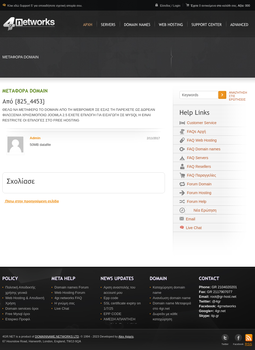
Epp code (111, 298)
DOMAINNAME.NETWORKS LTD (57, 336)
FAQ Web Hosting (201, 140)
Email (189, 219)
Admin (35, 138)
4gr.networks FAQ (68, 298)
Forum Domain (198, 184)
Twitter (225, 342)
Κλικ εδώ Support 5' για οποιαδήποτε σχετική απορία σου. (44, 5)
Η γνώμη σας (64, 303)
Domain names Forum (71, 287)
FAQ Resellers (198, 166)
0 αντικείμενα (208, 5)
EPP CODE (112, 314)
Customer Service (200, 123)
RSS (249, 342)
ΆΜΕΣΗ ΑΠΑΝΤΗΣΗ (119, 319)
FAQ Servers (196, 158)
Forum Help (195, 201)
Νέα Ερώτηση (200, 210)
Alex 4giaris (126, 336)
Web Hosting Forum (69, 293)
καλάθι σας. (229, 5)
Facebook (238, 342)
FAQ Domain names (202, 149)
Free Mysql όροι (17, 314)
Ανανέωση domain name (172, 298)
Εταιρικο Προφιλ (17, 319)
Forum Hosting (198, 193)
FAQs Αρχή (195, 131)
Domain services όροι (21, 308)
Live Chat (193, 228)
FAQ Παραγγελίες (200, 175)
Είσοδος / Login (170, 5)
